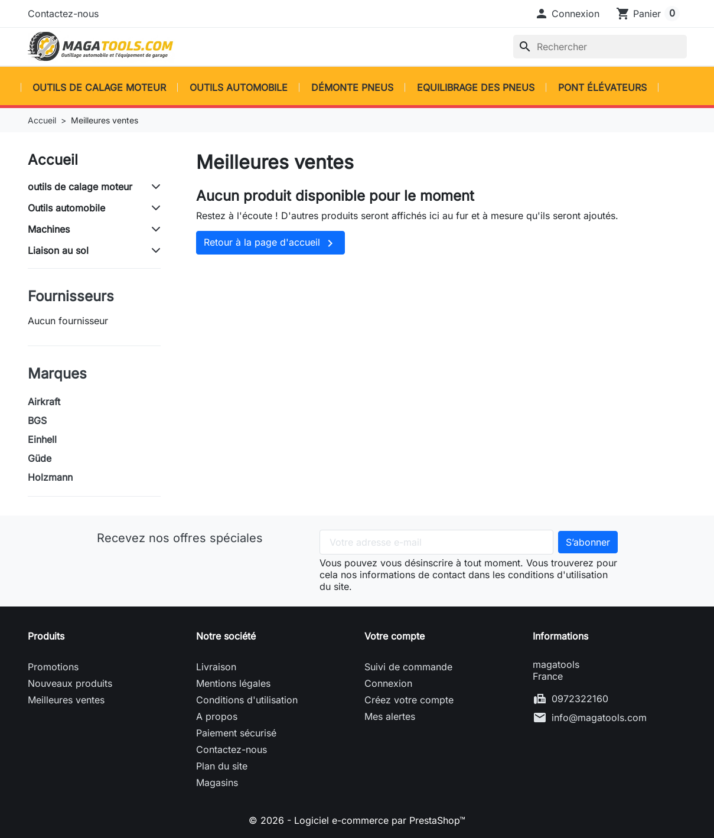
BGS (37, 420)
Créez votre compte (409, 700)
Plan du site (221, 766)
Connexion (388, 683)
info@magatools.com (599, 717)
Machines (49, 229)
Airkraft (44, 401)
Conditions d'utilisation (247, 700)
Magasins (217, 782)
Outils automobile (66, 208)
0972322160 (580, 699)
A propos (216, 716)
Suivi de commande (408, 667)
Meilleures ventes (66, 700)
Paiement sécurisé (236, 733)
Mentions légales (233, 683)
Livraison (216, 667)
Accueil (53, 159)
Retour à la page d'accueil (270, 243)
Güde (39, 458)
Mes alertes (389, 716)
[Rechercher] (600, 46)
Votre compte (394, 636)
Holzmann (50, 477)
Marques (57, 373)
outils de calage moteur (80, 187)
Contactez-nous (63, 13)
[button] (567, 13)
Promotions (53, 667)
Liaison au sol (58, 250)
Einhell (42, 439)
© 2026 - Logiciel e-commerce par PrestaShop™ (357, 820)
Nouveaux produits (70, 683)
